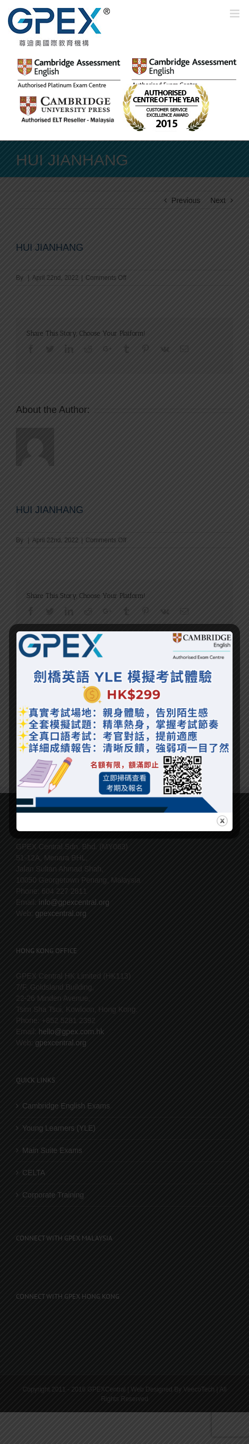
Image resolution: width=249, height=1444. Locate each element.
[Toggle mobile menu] (235, 13)
